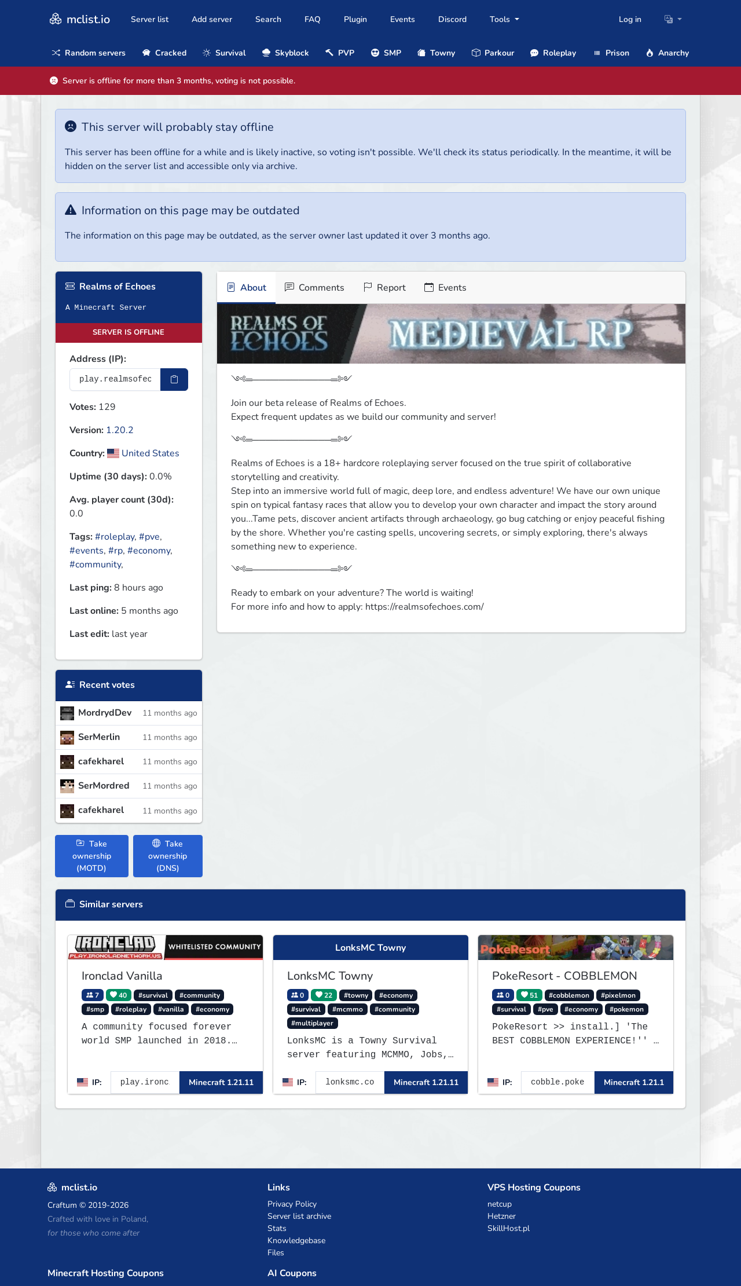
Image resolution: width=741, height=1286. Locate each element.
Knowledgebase (296, 1240)
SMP (386, 52)
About (246, 287)
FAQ (313, 19)
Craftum (62, 1205)
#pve (149, 536)
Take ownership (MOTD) (91, 856)
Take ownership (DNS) (167, 856)
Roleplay (553, 52)
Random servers (89, 52)
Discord (452, 19)
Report (384, 287)
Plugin (355, 19)
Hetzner (501, 1216)
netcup (499, 1204)
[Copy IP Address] (174, 379)
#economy (148, 550)
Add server (212, 19)
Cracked (164, 52)
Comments (314, 287)
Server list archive (299, 1216)
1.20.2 (120, 430)
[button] (673, 19)
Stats (277, 1228)
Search (268, 19)
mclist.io (78, 19)
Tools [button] (501, 19)
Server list (149, 19)
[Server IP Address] (115, 379)
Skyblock (285, 52)
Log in (630, 19)
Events (402, 19)
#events (86, 550)
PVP (339, 52)
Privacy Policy (292, 1204)
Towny (436, 52)
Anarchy (667, 52)
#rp (115, 550)
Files (275, 1252)
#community (95, 564)
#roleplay (114, 536)
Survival (224, 52)
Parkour (493, 52)
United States (143, 453)
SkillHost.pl (508, 1228)
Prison (611, 52)
